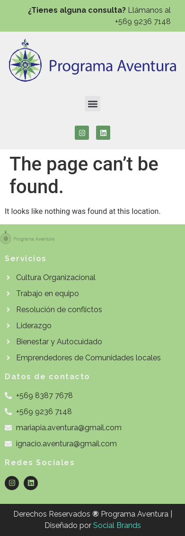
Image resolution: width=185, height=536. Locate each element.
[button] (92, 103)
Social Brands (117, 525)
